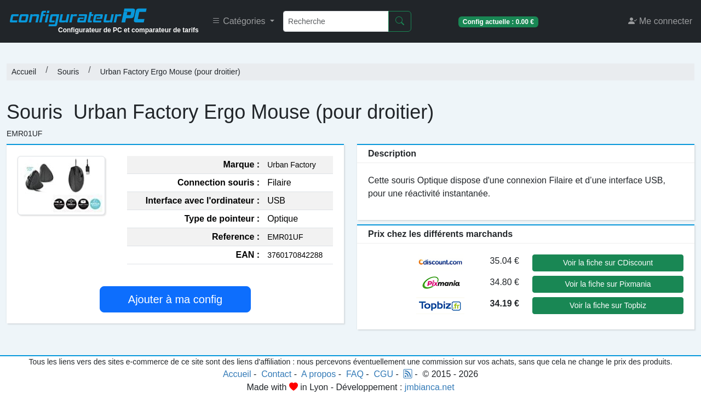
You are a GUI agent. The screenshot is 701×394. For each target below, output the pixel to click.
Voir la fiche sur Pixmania (608, 284)
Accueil (24, 71)
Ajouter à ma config (175, 299)
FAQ (355, 374)
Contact (276, 374)
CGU (384, 374)
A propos (318, 374)
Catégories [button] (240, 21)
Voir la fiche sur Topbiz (608, 305)
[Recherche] (336, 21)
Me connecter (660, 21)
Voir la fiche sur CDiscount (608, 262)
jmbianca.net (430, 387)
